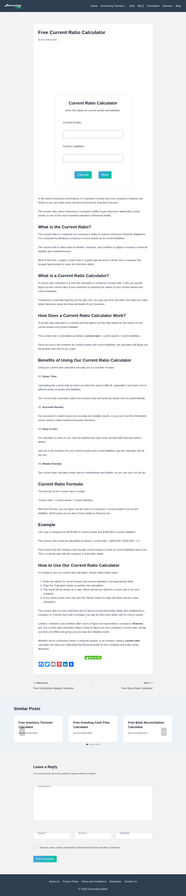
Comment (44, 786)
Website (125, 833)
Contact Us (130, 881)
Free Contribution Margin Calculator (62, 685)
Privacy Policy (70, 881)
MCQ (141, 5)
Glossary (168, 5)
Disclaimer (115, 881)
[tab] (87, 744)
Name (42, 833)
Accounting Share (49, 40)
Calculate (83, 174)
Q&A (132, 5)
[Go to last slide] (22, 732)
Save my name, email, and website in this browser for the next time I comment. (80, 847)
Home (94, 5)
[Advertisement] (93, 67)
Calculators (153, 5)
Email (83, 833)
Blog (178, 5)
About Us (54, 881)
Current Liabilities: (74, 146)
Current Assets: (72, 122)
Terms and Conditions (93, 881)
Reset (105, 174)
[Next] (164, 732)
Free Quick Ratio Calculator (124, 685)
